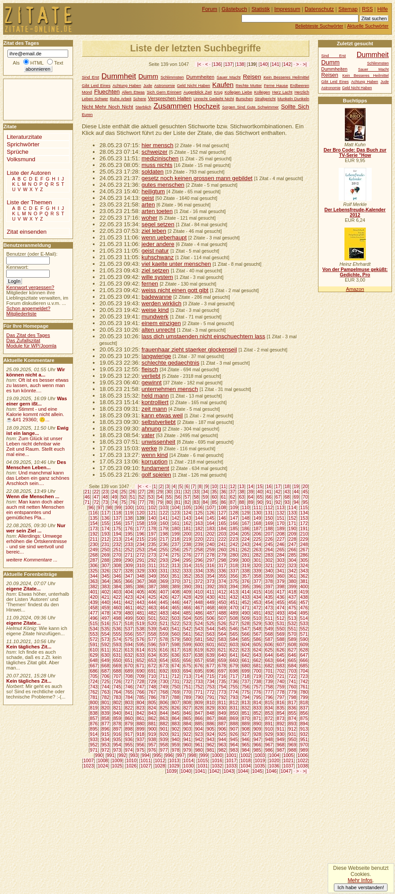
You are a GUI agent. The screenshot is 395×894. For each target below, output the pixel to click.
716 (222, 676)
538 (140, 628)
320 (257, 565)
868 (222, 718)
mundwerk (155, 316)
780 (304, 692)
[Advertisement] (30, 99)
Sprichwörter (23, 144)
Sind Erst (90, 77)
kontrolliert (155, 402)
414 (245, 591)
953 (106, 744)
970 (304, 744)
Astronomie (164, 85)
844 (164, 713)
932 (304, 734)
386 (140, 586)
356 (234, 576)
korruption (155, 461)
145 (211, 518)
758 (269, 686)
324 (304, 565)
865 (187, 718)
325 (94, 570)
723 (304, 676)
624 (257, 649)
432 (234, 597)
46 (87, 496)
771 (199, 692)
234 (140, 544)
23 (105, 491)
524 (199, 623)
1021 (288, 760)
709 (140, 676)
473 (269, 607)
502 (164, 618)
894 (304, 723)
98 (109, 507)
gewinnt (152, 382)
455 (281, 602)
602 (222, 644)
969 (292, 744)
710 (152, 676)
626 (281, 649)
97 (100, 507)
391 (199, 586)
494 (292, 612)
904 (199, 728)
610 (94, 649)
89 (250, 502)
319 (245, 565)
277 (199, 554)
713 (187, 676)
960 (187, 744)
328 (129, 570)
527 (234, 623)
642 (245, 655)
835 (281, 707)
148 (245, 518)
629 (94, 655)
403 (117, 591)
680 (245, 665)
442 (129, 602)
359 (269, 576)
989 (304, 750)
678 (222, 665)
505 (199, 618)
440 (106, 602)
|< (199, 64)
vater (148, 435)
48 (105, 496)
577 (152, 639)
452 (245, 602)
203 (222, 533)
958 (164, 744)
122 (164, 512)
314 (187, 565)
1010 (131, 760)
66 (268, 496)
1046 (271, 771)
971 (94, 750)
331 (164, 570)
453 (257, 602)
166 (234, 523)
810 (211, 702)
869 (234, 718)
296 (199, 560)
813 (245, 702)
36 (223, 491)
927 (245, 734)
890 (257, 723)
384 (117, 586)
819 (94, 707)
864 (175, 718)
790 (199, 697)
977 (164, 750)
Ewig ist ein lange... (37, 430)
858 (106, 718)
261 (234, 549)
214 (129, 539)
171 (292, 523)
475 (292, 607)
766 (140, 692)
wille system (157, 277)
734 (211, 681)
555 (117, 634)
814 (257, 702)
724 (94, 681)
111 (257, 507)
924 (211, 734)
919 (152, 734)
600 (199, 644)
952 (94, 744)
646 (292, 655)
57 (187, 496)
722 (292, 676)
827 (187, 707)
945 (234, 739)
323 (292, 565)
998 (192, 755)
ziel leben (154, 231)
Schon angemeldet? (28, 308)
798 (292, 697)
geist (148, 198)
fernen (150, 283)
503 (175, 618)
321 (269, 565)
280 (234, 554)
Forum (209, 9)
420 (94, 597)
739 (269, 681)
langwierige (156, 356)
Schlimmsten (172, 77)
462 (140, 607)
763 (106, 692)
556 (129, 634)
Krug (218, 92)
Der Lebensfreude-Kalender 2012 (354, 212)
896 (106, 728)
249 (94, 549)
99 (118, 507)
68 (287, 496)
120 (140, 512)
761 (304, 686)
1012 (160, 760)
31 (178, 491)
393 (222, 586)
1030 (188, 765)
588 (281, 639)
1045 (257, 771)
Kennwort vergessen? (30, 287)
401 (94, 591)
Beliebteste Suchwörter (319, 26)
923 (199, 734)
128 (234, 512)
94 (296, 502)
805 (152, 702)
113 (281, 507)
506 (211, 618)
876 (94, 723)
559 (164, 634)
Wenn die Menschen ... (32, 496)
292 (152, 560)
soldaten (153, 171)
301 (257, 560)
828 (199, 707)
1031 (203, 765)
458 (94, 607)
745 (117, 686)
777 (269, 692)
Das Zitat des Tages (28, 335)
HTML (37, 62)
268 (94, 554)
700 (257, 670)
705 (94, 676)
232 (117, 544)
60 (214, 496)
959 (175, 744)
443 (140, 602)
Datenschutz (319, 9)
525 (211, 623)
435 (269, 597)
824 (152, 707)
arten (148, 204)
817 (292, 702)
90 (260, 502)
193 (106, 533)
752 (199, 686)
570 (292, 634)
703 (292, 670)
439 (94, 602)
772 (211, 692)
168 (257, 523)
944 (222, 739)
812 (234, 702)
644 (269, 655)
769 (175, 692)
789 (187, 697)
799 (304, 697)
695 (199, 670)
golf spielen (156, 474)
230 (94, 544)
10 (214, 486)
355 (222, 576)
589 (292, 639)
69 (296, 496)
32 (187, 491)
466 (187, 607)
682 (269, 665)
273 (152, 554)
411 (211, 591)
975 (140, 750)
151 (281, 518)
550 (281, 628)
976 (152, 750)
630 (106, 655)
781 (94, 697)
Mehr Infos (359, 880)
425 (152, 597)
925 (222, 734)
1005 (288, 755)
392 (211, 586)
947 (257, 739)
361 (292, 576)
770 (187, 692)
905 (211, 728)
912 (292, 728)
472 (257, 607)
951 (304, 739)
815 (269, 702)
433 (245, 597)
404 (129, 591)
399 (292, 586)
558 (152, 634)
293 (164, 560)
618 (187, 649)
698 (234, 670)
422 (117, 597)
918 (140, 734)
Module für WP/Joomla (31, 345)
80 (169, 502)
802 (117, 702)
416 (269, 591)
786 (152, 697)
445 (164, 602)
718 (245, 676)
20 (305, 486)
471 (245, 607)
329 (140, 570)
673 (164, 665)
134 (304, 512)
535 (106, 628)
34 (205, 491)
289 (117, 560)
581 (199, 639)
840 (117, 713)
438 (304, 597)
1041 (200, 771)
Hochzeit (206, 106)
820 (106, 707)
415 (257, 591)
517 (117, 623)
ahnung (151, 428)
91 (268, 502)
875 (304, 718)
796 (269, 697)
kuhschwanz (158, 257)
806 (164, 702)
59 (205, 496)
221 (211, 539)
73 (105, 502)
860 (129, 718)
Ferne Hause (276, 85)
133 (292, 512)
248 (304, 544)
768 (164, 692)
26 (132, 491)
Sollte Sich (295, 106)
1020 (274, 760)
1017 (231, 760)
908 (245, 728)
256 (175, 549)
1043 (228, 771)
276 (187, 554)
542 (187, 628)
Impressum (287, 9)
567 (257, 634)
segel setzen (158, 224)
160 (164, 523)
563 (211, 634)
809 (199, 702)
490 (245, 612)
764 (117, 692)
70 (305, 496)
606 (269, 644)
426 (164, 597)
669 (117, 665)
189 (281, 528)
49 (114, 496)
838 (94, 713)
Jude (147, 85)
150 (269, 518)
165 (222, 523)
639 (211, 655)
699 (245, 670)
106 (199, 507)
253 (140, 549)
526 (222, 623)
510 (257, 618)
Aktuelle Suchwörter (367, 26)
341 (281, 570)
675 (187, 665)
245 (269, 544)
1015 (203, 760)
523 (187, 623)
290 (129, 560)
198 (164, 533)
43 (287, 491)
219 (187, 539)
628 (304, 649)
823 (140, 707)
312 (164, 565)
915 (106, 734)
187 (257, 528)
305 (304, 560)
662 (257, 660)
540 (164, 628)
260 (222, 549)
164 (211, 523)
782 (106, 697)
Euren (87, 114)
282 (257, 554)
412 (222, 591)
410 (199, 591)
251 (117, 549)
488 (222, 612)
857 (94, 718)
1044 (243, 771)
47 (96, 496)
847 (199, 713)
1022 (302, 760)
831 (234, 707)
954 (117, 744)
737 (245, 681)
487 (211, 612)
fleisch (150, 369)
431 (222, 597)
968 (281, 744)
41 (268, 491)
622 (234, 649)
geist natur (155, 250)
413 (234, 591)
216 (152, 539)
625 (269, 649)
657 (199, 660)
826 (175, 707)
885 (199, 723)
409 (187, 591)
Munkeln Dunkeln (293, 99)
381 (304, 581)
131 (269, 512)
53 (151, 496)
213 (117, 539)
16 (268, 486)
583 (222, 639)
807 (175, 702)
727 (129, 681)
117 (106, 512)
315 (199, 565)
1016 (217, 760)
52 (141, 496)
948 (269, 739)
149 (257, 518)
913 (304, 728)
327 (117, 570)
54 (160, 496)
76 (132, 502)
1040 (186, 771)
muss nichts (157, 165)
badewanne (157, 296)
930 (281, 734)
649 (106, 660)
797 (281, 697)
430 (211, 597)
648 (94, 660)
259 (211, 549)
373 (211, 581)
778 (281, 692)
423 (129, 597)
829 (211, 707)
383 (106, 586)
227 (281, 539)
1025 (117, 765)
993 (134, 755)
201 (199, 533)
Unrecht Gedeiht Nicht (214, 99)
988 (292, 750)
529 (257, 623)
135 (94, 518)
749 (164, 686)
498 (117, 618)
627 (292, 649)
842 (140, 713)
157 (129, 523)
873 (281, 718)
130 (257, 512)
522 (175, 623)
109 (234, 507)
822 (129, 707)
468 (211, 607)
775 (245, 692)
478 (106, 612)
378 (269, 581)
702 (281, 670)
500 (140, 618)
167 (245, 523)
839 (106, 713)
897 (117, 728)
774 (234, 692)
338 (245, 570)
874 (292, 718)
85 (214, 502)
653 (152, 660)
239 (199, 544)
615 (152, 649)
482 (152, 612)
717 (234, 676)
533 (304, 623)
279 (222, 554)
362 (304, 576)
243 (245, 544)
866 (199, 718)
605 (257, 644)
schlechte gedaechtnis (170, 362)
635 (164, 655)
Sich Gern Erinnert (164, 92)
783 (117, 697)
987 (281, 750)
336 (222, 570)
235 (152, 544)
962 (211, 744)
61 (223, 496)
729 (152, 681)
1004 (274, 755)
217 (164, 539)
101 (140, 507)
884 (187, 723)
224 (245, 539)
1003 (260, 755)
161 (175, 523)
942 (199, 739)
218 (175, 539)
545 (222, 628)
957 (152, 744)
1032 (217, 765)
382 (94, 586)
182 (199, 528)
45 (305, 491)
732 (187, 681)
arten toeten (157, 211)
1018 (245, 760)
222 (222, 539)
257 (187, 549)
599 (187, 644)
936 (129, 739)
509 (245, 618)
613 (129, 649)
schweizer (155, 151)
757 (257, 686)
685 (304, 665)
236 (164, 544)
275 (175, 554)
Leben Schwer (95, 99)
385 (129, 586)
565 (234, 634)
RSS (367, 9)
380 (292, 581)
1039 (171, 771)
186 (245, 528)
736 (234, 681)
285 (292, 554)
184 (222, 528)
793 (234, 697)
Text (58, 62)
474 (281, 607)
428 (187, 597)
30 (169, 491)
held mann (155, 395)
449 (211, 602)
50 (123, 496)
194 (117, 533)
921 (175, 734)
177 (140, 528)
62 (232, 496)
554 (106, 634)
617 (175, 649)
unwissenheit (159, 441)
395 (245, 586)
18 (287, 486)
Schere (139, 99)
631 (117, 655)
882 (164, 723)
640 (222, 655)
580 (187, 639)
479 (117, 612)
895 (94, 728)
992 (122, 755)
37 (232, 491)
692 (164, 670)
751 (187, 686)
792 (222, 697)
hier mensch (157, 145)
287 (94, 560)
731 (175, 681)
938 (152, 739)
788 (175, 697)
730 (164, 681)
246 (281, 544)
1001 (231, 755)
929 (269, 734)
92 (278, 502)
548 (257, 628)
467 (199, 607)
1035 (260, 765)
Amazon (355, 289)
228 (292, 539)
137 (229, 64)
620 (211, 649)
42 (278, 491)
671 (140, 665)
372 (199, 581)
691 (152, 670)
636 (175, 655)
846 (187, 713)
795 (257, 697)
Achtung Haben (127, 85)
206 (257, 533)
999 (204, 755)
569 (281, 634)
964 (234, 744)
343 (304, 570)
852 (257, 713)
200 (187, 533)
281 (245, 554)
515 (94, 623)
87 (232, 502)
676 (199, 665)
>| (305, 64)
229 (304, 539)
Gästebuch (234, 9)
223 (234, 539)
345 (106, 576)
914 (94, 734)
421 (106, 597)
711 (164, 676)
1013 (174, 760)
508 (234, 618)
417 (281, 591)
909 (257, 728)
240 (211, 544)
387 (152, 586)
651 (129, 660)
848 (211, 713)
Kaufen (223, 84)
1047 (286, 771)
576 (140, 639)
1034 (245, 765)
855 (292, 713)
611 (106, 649)
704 (304, 670)
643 (257, 655)
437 (292, 597)
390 (187, 586)
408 (175, 591)
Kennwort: (17, 267)
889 (245, 723)
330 (152, 570)
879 (129, 723)
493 (281, 612)
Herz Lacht (282, 92)
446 (175, 602)
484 (175, 612)
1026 (131, 765)
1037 (288, 765)
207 (269, 533)
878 (117, 723)
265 (281, 549)
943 (211, 739)
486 (199, 612)
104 (175, 507)
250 (106, 549)
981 (211, 750)
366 (129, 581)
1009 (117, 760)
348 (140, 576)
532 (292, 623)
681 (257, 665)
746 (129, 686)
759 (281, 686)
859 (117, 718)
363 (94, 581)
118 (117, 512)
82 (187, 502)
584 (234, 639)
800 (94, 702)
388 (164, 586)
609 (304, 644)
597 (164, 644)
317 (222, 565)
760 (292, 686)
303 (281, 560)
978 (175, 750)
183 (211, 528)
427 (175, 597)
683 (281, 665)
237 (175, 544)
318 (234, 565)
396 (257, 586)
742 (304, 681)
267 (304, 549)
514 (304, 618)
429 (199, 597)
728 (140, 681)
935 (117, 739)
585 (245, 639)
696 (211, 670)
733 (199, 681)
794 (245, 697)
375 (234, 581)
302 (269, 560)
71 (87, 502)
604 (245, 644)
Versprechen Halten (169, 98)
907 (234, 728)
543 (199, 628)
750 (175, 686)
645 (281, 655)
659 (222, 660)
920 (164, 734)
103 (164, 507)
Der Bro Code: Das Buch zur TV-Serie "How (355, 152)
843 (152, 713)
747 (140, 686)
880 (140, 723)
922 (187, 734)
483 (164, 612)
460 (117, 607)
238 (187, 544)
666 (304, 660)
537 (129, 628)
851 (245, 713)
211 (94, 539)
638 (199, 655)
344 (94, 576)
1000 (217, 755)
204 (234, 533)
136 (217, 64)
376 (245, 581)
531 (281, 623)
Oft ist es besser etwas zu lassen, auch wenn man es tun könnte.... (37, 385)
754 (222, 686)
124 (187, 512)
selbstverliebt (159, 422)
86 (223, 502)
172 (304, 523)
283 (269, 554)
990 (99, 755)
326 (106, 570)
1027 (145, 765)
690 (140, 670)
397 (269, 586)
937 (140, 739)
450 (222, 602)
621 (222, 649)
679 (234, 665)
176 (129, 528)
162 (187, 523)
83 (196, 502)
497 (106, 618)
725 (106, 681)
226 (269, 539)
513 (292, 618)
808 (187, 702)
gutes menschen (163, 184)
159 (152, 523)
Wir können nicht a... (35, 372)
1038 (302, 765)
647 (304, 655)
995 (157, 755)
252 (129, 549)
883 (175, 723)
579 (175, 639)
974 (129, 750)
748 (152, 686)
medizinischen (160, 158)
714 (199, 676)
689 (129, 670)
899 (140, 728)
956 (140, 744)
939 (164, 739)
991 (111, 755)
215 (140, 539)
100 (129, 507)
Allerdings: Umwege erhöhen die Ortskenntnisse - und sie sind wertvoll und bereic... (36, 543)
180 (175, 528)
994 (146, 755)
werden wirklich (162, 303)
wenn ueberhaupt (164, 237)
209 (292, 533)
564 (222, 634)
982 (222, 750)
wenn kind (155, 455)
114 (292, 507)
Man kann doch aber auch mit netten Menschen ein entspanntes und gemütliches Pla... (35, 509)
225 (257, 539)
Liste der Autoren (29, 173)
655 (175, 660)
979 (187, 750)
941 (187, 739)
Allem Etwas (133, 92)
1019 (260, 760)
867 (211, 718)
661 (245, 660)
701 (269, 670)
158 (140, 523)
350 (164, 576)
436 (281, 597)
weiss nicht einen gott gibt (175, 290)
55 (169, 496)
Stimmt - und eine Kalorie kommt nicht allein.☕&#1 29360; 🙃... (35, 414)
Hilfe (382, 9)
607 (281, 644)
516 (106, 623)
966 (257, 744)
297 (211, 560)
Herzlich (301, 92)
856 (304, 713)
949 (281, 739)
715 (211, 676)
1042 (214, 771)
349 (152, 576)
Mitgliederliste (21, 313)
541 (175, 628)
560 (175, 634)
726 (117, 681)
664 (281, 660)
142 (287, 64)
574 (117, 639)
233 (129, 544)
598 (175, 644)
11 (223, 486)
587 (269, 639)
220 (199, 539)
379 (281, 581)
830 (222, 707)
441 (117, 602)
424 (140, 597)
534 (94, 628)
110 (245, 507)
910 (269, 728)
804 (140, 702)
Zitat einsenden (27, 231)
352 (187, 576)
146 (222, 518)
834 (269, 707)
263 (257, 549)
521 (164, 623)
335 (211, 570)
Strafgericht (265, 99)
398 (281, 586)
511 (269, 618)
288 (106, 560)
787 (164, 697)
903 (187, 728)
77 (141, 502)
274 (164, 554)
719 (257, 676)
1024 (103, 765)
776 (257, 692)
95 (305, 502)
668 (106, 665)
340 (269, 570)
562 (199, 634)
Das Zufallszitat (23, 340)
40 (260, 491)
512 (281, 618)
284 (281, 554)
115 (304, 507)
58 (196, 496)
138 (241, 64)
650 (117, 660)
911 (281, 728)
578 (164, 639)
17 (278, 486)
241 (222, 544)
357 (245, 576)
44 (296, 491)
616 (164, 649)
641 (234, 655)
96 (91, 507)
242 (234, 544)
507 (222, 618)
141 (275, 64)
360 (281, 576)
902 (175, 728)
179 (164, 528)
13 (241, 486)
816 (281, 702)
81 (178, 502)
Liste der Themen (29, 202)
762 (94, 692)
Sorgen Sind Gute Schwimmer (250, 107)
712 (175, 676)
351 (175, 576)
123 (175, 512)
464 (164, 607)
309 (129, 565)
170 (281, 523)
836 (292, 707)
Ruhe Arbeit (121, 99)
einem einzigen (161, 323)
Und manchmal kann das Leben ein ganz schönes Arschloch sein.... (37, 478)
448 (199, 602)
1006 (302, 755)
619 (199, 649)
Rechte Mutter (249, 85)
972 (106, 750)
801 (106, 702)
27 (141, 491)
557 (140, 634)
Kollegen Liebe (238, 92)
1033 (231, 765)
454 (269, 602)
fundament (155, 468)
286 (304, 554)
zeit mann (154, 408)
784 (129, 697)
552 (304, 628)
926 (234, 734)
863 (164, 718)
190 (292, 528)
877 (106, 723)
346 (117, 576)
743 (94, 686)
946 (245, 739)
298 (222, 560)
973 (117, 750)
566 (245, 634)
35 (214, 491)
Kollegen (262, 92)
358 (257, 576)
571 (304, 634)
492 (269, 612)
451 (234, 602)
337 (234, 570)
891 (269, 723)
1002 (245, 755)
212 (106, 539)
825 (164, 707)
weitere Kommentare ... (31, 559)
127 (222, 512)
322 (281, 565)
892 (281, 723)
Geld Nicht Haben (193, 85)
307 (106, 565)
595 (140, 644)
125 (199, 512)
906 (222, 728)
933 (94, 739)
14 (250, 486)
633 (140, 655)
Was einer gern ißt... (36, 401)
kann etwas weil (162, 415)
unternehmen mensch (170, 389)
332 (175, 570)
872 (269, 718)
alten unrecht (159, 329)
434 (257, 597)
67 (278, 496)
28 (151, 491)
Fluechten (107, 91)
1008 (103, 760)
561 (187, 634)
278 (211, 554)
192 (94, 533)
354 (211, 576)
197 (152, 533)
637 (187, 655)
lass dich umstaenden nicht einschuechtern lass (203, 336)
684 (292, 665)
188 (269, 528)
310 (140, 565)
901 (164, 728)
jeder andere (158, 244)
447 (187, 602)
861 (140, 718)
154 (94, 523)
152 (292, 518)
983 (234, 750)
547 (245, 628)
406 (152, 591)
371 (187, 581)
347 (129, 576)
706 (106, 676)
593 (117, 644)
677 (211, 665)
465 (175, 607)
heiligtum (153, 191)
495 (304, 612)
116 (94, 512)
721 (281, 676)
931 (292, 734)
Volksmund (21, 159)
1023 (88, 765)
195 (129, 533)
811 (222, 702)
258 (199, 549)
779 (292, 692)
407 (164, 591)
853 (269, 713)
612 (117, 649)
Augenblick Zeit (197, 92)
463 (152, 607)
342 (292, 570)
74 (114, 502)
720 (269, 676)
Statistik (261, 9)
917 (129, 734)
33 (196, 491)
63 (241, 496)
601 (211, 644)
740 (281, 681)
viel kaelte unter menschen (176, 264)
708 (129, 676)
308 (117, 565)
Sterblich (143, 107)
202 (211, 533)
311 (152, 565)
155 (106, 523)
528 (245, 623)
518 (129, 623)
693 (175, 670)
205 (245, 533)
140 (264, 64)
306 (94, 565)
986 (269, 750)
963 (222, 744)
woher (149, 217)
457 (304, 602)
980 (199, 750)
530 (269, 623)
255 (164, 549)
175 (117, 528)
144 (199, 518)
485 (187, 612)
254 (152, 549)
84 (205, 502)
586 (257, 639)
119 (129, 512)
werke (149, 448)
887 (222, 723)
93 (287, 502)
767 (152, 692)
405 (140, 591)
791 (211, 697)
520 (152, 623)
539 (152, 628)
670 (129, 665)
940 (175, 739)
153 (304, 518)
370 (175, 581)
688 (117, 670)
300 (245, 560)
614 (140, 649)
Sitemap (348, 9)
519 (140, 623)
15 (260, 486)
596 (152, 644)
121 (152, 512)
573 (106, 639)
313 (175, 565)
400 (304, 586)
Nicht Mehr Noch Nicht (107, 106)
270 (117, 554)
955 (129, 744)
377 (257, 581)
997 (181, 755)
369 (164, 581)
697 (222, 670)
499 (129, 618)
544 (211, 628)
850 (234, 713)
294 (175, 560)
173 (94, 528)
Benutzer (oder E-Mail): (31, 254)
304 (292, 560)
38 (241, 491)
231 (106, 544)
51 (132, 496)
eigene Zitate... (23, 588)
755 (234, 686)
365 (117, 581)
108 (222, 507)
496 (94, 618)
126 (211, 512)
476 (304, 607)
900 (152, 728)
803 (129, 702)
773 (222, 692)
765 (129, 692)
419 (304, 591)
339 (257, 570)
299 (234, 560)
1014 (188, 760)
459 (106, 607)
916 (117, 734)
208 (281, 533)
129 (245, 512)
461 (129, 607)
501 (152, 618)
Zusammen (172, 105)
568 (269, 634)
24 (114, 491)
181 (187, 528)
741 (292, 681)
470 (234, 607)
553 (94, 634)
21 (87, 491)
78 (151, 502)
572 (94, 639)
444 (152, 602)
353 (199, 576)
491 (257, 612)
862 (152, 718)
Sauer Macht (229, 77)
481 (140, 612)
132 (281, 512)
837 (304, 707)
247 (292, 544)
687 (106, 670)
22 (96, 491)
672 (152, 665)
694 (187, 670)
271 (129, 554)
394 (234, 586)
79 (160, 502)
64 (250, 496)
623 (245, 649)
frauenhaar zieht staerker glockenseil (189, 349)
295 (187, 560)
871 (257, 718)
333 (187, 570)
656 (187, 660)
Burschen (244, 99)
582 (211, 639)
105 (187, 507)
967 (269, 744)
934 (106, 739)
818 (304, 702)
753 (211, 686)
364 (106, 581)
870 (245, 718)
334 (199, 570)
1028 (160, 765)
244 (257, 544)
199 (175, 533)
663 (269, 660)
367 (140, 581)
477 (94, 612)
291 (140, 560)
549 (269, 628)
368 (152, 581)
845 (175, 713)
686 (94, 670)
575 (129, 639)
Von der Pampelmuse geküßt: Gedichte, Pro (355, 272)
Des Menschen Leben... (36, 465)
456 (292, 602)
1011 (145, 760)
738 (257, 681)
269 (106, 554)
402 (106, 591)
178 (152, 528)
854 (281, 713)
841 (129, 713)
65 (260, 496)
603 (234, 644)
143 (187, 518)
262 (245, 549)
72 (96, 502)
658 (211, 660)
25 (123, 491)
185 (234, 528)
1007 (88, 760)
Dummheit (119, 76)
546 (234, 628)
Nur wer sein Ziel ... (36, 528)
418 (292, 591)
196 (140, 533)
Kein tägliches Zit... (28, 646)
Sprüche (17, 151)
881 (152, 723)
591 (94, 644)
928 (257, 734)
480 (129, 612)
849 (222, 713)
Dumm (148, 76)
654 (164, 660)
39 (250, 491)
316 (211, 565)
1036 (274, 765)
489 (234, 612)
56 (178, 496)
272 (140, 554)
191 (304, 528)
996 (169, 755)
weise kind (155, 310)
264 (269, 549)
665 (292, 660)
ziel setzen (155, 270)
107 (211, 507)
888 (234, 723)
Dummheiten (200, 77)
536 (117, 628)
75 (123, 502)
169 (269, 523)
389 (175, 586)
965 (245, 744)
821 (117, 707)
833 (257, 707)
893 (292, 723)
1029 (174, 765)
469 (222, 607)
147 (234, 518)
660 (234, 660)
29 (160, 491)
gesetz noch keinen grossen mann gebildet (197, 178)
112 (269, 507)
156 (117, 523)
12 (232, 486)
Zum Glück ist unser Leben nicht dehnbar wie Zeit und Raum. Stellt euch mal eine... (35, 446)
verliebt (151, 376)
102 (152, 507)
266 (292, 549)
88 (241, 502)
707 (117, 676)
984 (245, 750)
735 (222, 681)
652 (140, 660)
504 (187, 618)
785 (140, 697)
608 (292, 644)
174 (106, 528)
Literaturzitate (24, 137)
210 (304, 533)
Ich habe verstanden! (360, 887)
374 (222, 581)
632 (129, 655)
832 (245, 707)
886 (211, 723)
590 (304, 639)
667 (94, 665)
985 (257, 750)
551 (292, 628)
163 (199, 523)
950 (292, 739)
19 (296, 486)
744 (106, 686)
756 (245, 686)
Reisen (252, 76)
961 (199, 744)
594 (129, 644)
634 (152, 655)
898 (129, 728)
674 (175, 665)
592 (106, 644)
